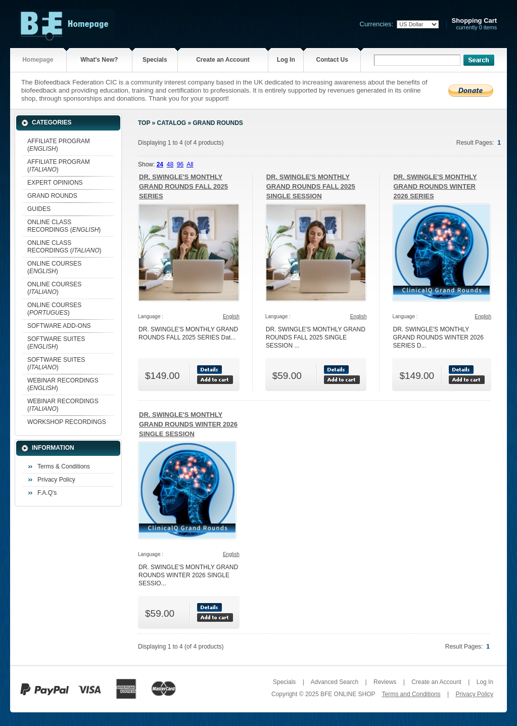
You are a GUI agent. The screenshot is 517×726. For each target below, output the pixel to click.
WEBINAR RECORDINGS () (63, 384)
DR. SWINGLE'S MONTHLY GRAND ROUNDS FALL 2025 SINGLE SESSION (310, 186)
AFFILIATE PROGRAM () (58, 145)
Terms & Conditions (63, 466)
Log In (286, 59)
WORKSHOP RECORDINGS (66, 421)
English (231, 316)
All (189, 164)
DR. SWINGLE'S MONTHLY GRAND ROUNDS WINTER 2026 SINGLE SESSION (188, 424)
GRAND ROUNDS (52, 195)
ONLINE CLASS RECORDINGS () (64, 226)
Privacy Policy (56, 479)
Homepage (37, 59)
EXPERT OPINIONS (55, 182)
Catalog (171, 122)
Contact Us (332, 59)
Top (144, 122)
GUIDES (39, 208)
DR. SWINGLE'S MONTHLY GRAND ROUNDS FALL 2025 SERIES (183, 186)
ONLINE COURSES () (54, 267)
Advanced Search (334, 682)
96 (180, 164)
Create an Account (223, 59)
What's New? (99, 59)
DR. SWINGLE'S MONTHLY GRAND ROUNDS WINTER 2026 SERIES (435, 186)
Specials (155, 59)
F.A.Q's (47, 492)
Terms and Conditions (411, 694)
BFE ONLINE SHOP (347, 694)
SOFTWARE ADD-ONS (59, 325)
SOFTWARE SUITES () (56, 342)
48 (170, 164)
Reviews (384, 682)
